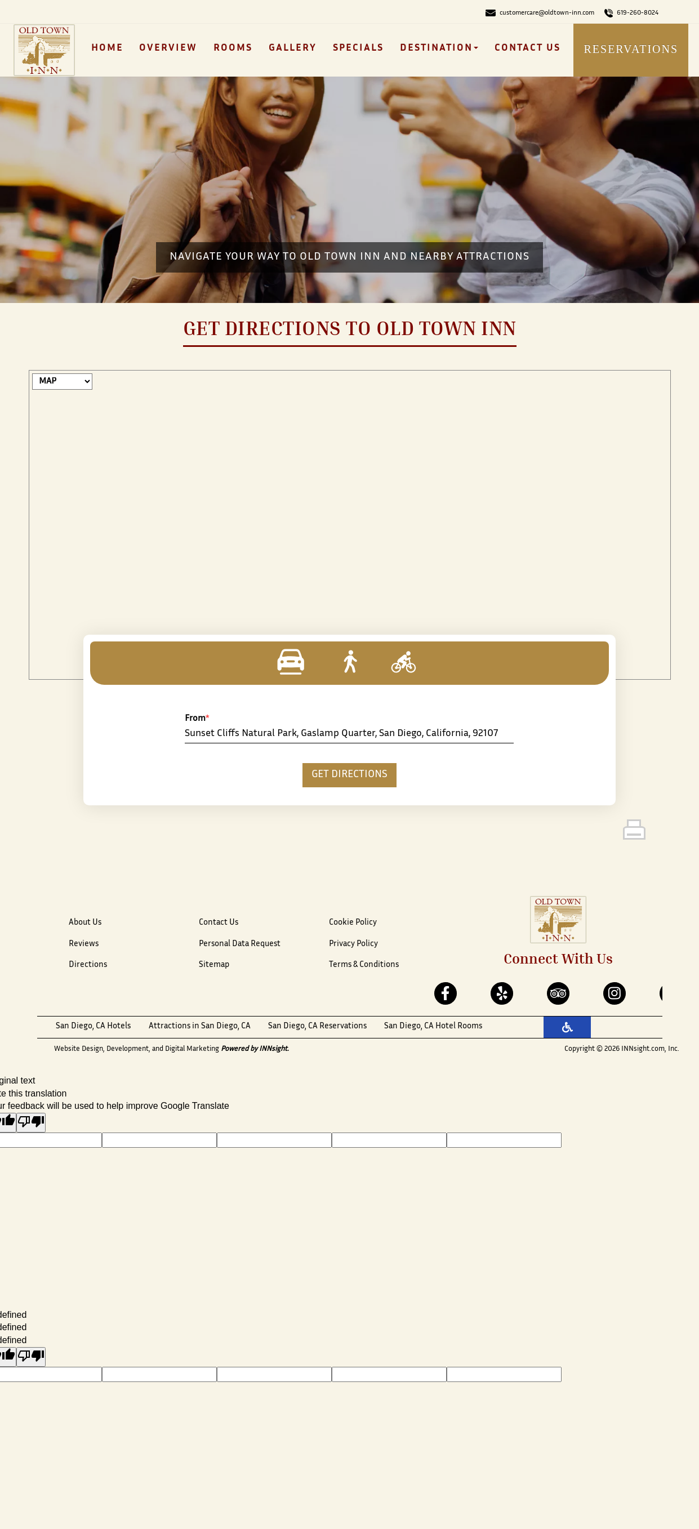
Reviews (84, 944)
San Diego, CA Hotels (93, 1026)
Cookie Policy (353, 922)
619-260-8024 (631, 13)
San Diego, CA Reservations (317, 1026)
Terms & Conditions (364, 965)
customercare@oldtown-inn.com (540, 13)
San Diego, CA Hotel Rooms (433, 1026)
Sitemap (214, 965)
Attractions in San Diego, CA (200, 1026)
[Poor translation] (31, 1123)
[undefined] (31, 1357)
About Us (85, 922)
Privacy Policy (353, 944)
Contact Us (527, 48)
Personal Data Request (240, 944)
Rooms (232, 48)
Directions (88, 965)
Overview (168, 48)
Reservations (631, 49)
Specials (358, 48)
